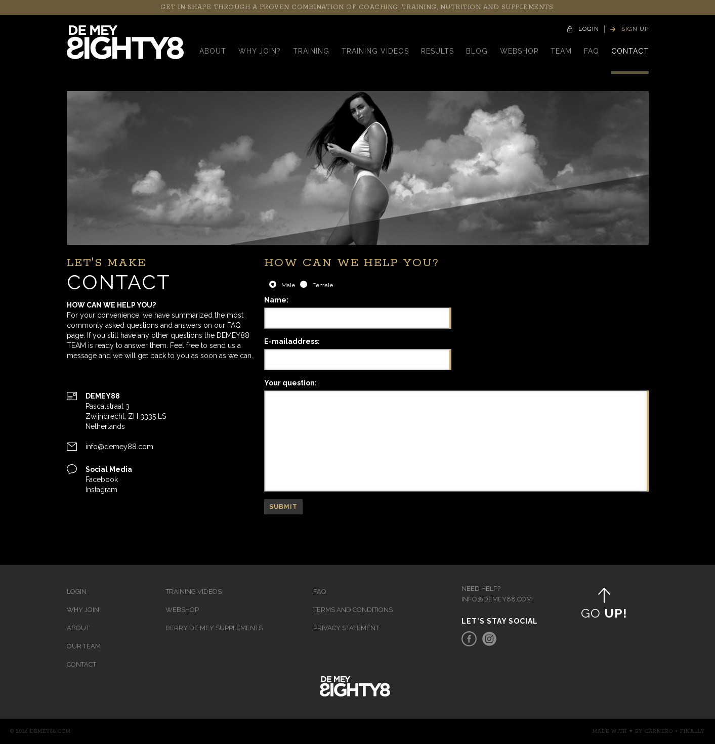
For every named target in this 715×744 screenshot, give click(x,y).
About (212, 51)
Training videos (375, 51)
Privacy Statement (346, 628)
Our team (84, 646)
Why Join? (259, 51)
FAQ (319, 591)
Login (77, 591)
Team (561, 51)
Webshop (519, 51)
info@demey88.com (119, 447)
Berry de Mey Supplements (214, 628)
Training (311, 51)
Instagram (101, 490)
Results (437, 51)
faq (591, 51)
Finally (692, 731)
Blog (477, 51)
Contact (81, 664)
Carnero (659, 731)
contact (630, 51)
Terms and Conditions (353, 610)
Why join (83, 610)
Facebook (102, 479)
